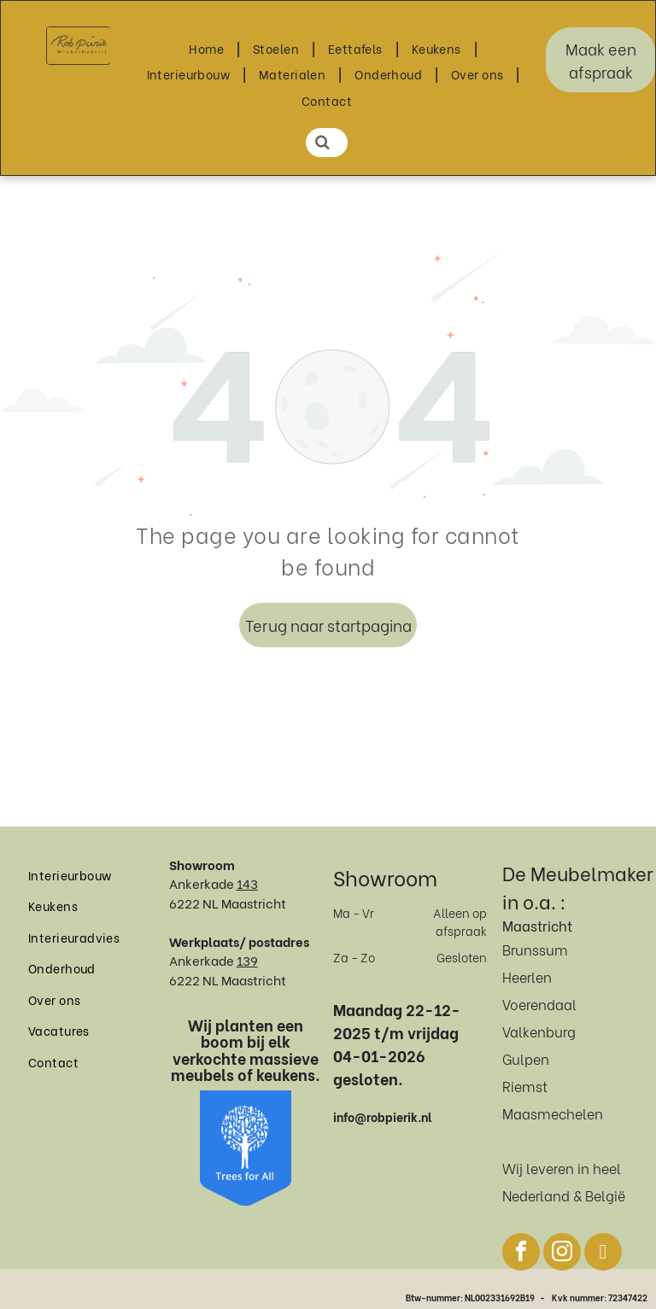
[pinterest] (603, 1254)
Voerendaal (539, 1004)
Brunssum (535, 949)
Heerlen (527, 976)
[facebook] (521, 1254)
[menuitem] (208, 48)
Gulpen (525, 1058)
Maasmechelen (552, 1113)
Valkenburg (539, 1031)
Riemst (525, 1086)
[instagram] (562, 1254)
